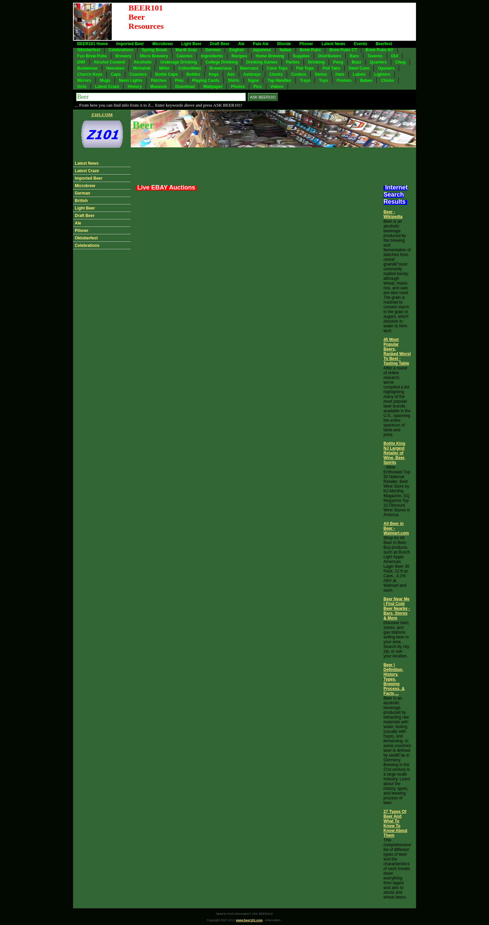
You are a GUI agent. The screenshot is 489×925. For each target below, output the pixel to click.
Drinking (316, 62)
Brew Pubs (310, 50)
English (236, 50)
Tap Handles (279, 80)
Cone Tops (277, 68)
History (135, 86)
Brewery (123, 56)
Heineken (115, 68)
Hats (340, 74)
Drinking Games (261, 62)
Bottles (193, 74)
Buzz (356, 62)
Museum (158, 86)
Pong (338, 62)
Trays (305, 80)
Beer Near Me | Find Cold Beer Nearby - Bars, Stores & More (396, 608)
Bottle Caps (166, 74)
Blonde (284, 43)
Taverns (375, 56)
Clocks (276, 74)
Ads (231, 74)
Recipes (239, 56)
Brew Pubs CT (343, 50)
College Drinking (221, 62)
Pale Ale (261, 43)
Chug (400, 62)
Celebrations (121, 50)
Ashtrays (251, 74)
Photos (238, 86)
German (213, 50)
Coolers (298, 74)
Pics (257, 86)
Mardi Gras (186, 50)
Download (185, 86)
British (81, 200)
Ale (241, 43)
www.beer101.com (249, 920)
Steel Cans (359, 68)
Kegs (213, 74)
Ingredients (212, 56)
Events (360, 43)
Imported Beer (130, 43)
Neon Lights (130, 80)
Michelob (141, 68)
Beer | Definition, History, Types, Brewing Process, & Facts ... (393, 679)
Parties (293, 62)
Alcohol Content (109, 62)
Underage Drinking (178, 62)
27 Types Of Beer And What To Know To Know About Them (395, 823)
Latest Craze (107, 86)
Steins (321, 74)
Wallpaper (212, 86)
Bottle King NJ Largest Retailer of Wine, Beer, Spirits (394, 453)
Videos (277, 86)
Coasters (138, 74)
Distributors (329, 56)
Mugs (105, 80)
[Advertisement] (291, 21)
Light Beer (191, 43)
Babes (366, 80)
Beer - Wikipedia (392, 214)
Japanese (261, 50)
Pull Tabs (331, 68)
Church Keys (89, 74)
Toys (323, 80)
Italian (285, 50)
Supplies (301, 56)
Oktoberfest (88, 50)
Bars (354, 56)
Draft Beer (220, 43)
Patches (158, 80)
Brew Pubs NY (379, 50)
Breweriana (221, 68)
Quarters (378, 62)
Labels (359, 74)
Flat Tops (305, 68)
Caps (116, 74)
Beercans (249, 68)
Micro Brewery (154, 56)
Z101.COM (102, 114)
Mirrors (84, 80)
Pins (179, 80)
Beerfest (384, 43)
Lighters (382, 74)
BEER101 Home (92, 43)
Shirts (233, 80)
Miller (164, 68)
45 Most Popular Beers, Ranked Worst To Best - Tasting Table (397, 351)
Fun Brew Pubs (92, 56)
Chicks (387, 80)
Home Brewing (270, 56)
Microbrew (162, 43)
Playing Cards (205, 80)
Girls (81, 86)
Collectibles (189, 68)
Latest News (333, 43)
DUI (394, 56)
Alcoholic (142, 62)
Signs (253, 80)
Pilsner (306, 43)
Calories (185, 56)
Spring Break (154, 50)
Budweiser (87, 68)
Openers (386, 68)
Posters (344, 80)
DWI (81, 62)
